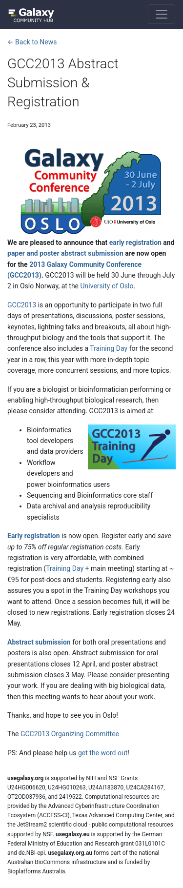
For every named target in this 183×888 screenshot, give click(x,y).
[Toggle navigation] (161, 14)
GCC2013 (21, 305)
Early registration (33, 536)
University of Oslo (107, 286)
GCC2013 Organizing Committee (69, 734)
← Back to (32, 42)
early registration (135, 242)
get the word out (102, 753)
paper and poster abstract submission (65, 253)
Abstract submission (39, 642)
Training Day (108, 348)
